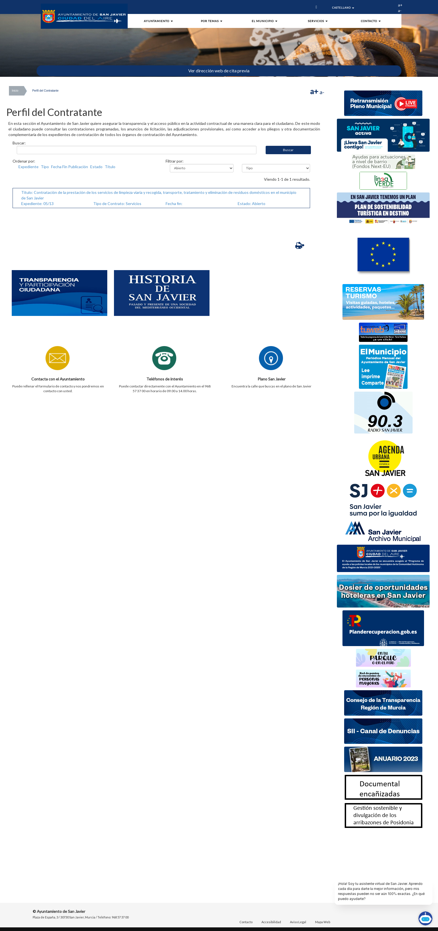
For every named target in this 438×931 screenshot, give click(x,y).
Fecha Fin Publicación (69, 166)
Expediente (28, 166)
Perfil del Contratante (45, 90)
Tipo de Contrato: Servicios (117, 203)
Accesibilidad (271, 922)
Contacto (246, 922)
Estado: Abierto (251, 203)
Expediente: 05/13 (37, 203)
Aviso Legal (298, 922)
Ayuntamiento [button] (158, 21)
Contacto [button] (371, 21)
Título (110, 166)
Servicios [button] (318, 21)
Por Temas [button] (211, 21)
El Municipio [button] (264, 21)
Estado (96, 166)
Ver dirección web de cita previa (218, 70)
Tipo (45, 166)
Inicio (15, 90)
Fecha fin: (174, 203)
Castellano (343, 7)
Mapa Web (322, 922)
